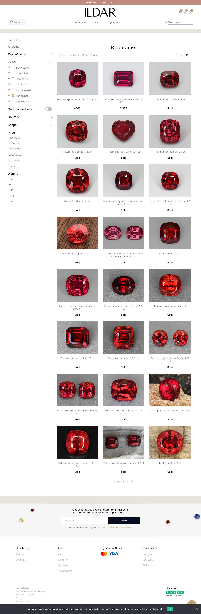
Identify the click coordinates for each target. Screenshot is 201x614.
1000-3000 (14, 149)
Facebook (148, 559)
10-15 (11, 196)
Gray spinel (22, 79)
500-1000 (14, 143)
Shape (30, 125)
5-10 (11, 190)
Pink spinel (22, 84)
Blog (96, 22)
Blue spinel (22, 73)
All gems (13, 46)
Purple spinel (23, 90)
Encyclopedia (113, 22)
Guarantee (63, 565)
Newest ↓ (74, 54)
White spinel (23, 101)
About (61, 554)
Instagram (148, 554)
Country (30, 117)
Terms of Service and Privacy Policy (117, 527)
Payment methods (111, 548)
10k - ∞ (12, 166)
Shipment (20, 559)
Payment (20, 554)
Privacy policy (65, 570)
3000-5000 (15, 155)
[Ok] (197, 609)
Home (10, 40)
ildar (60, 548)
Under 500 (14, 138)
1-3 (10, 179)
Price (84, 54)
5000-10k (13, 160)
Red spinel (22, 96)
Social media (150, 548)
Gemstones (80, 22)
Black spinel (23, 67)
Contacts (63, 559)
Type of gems (30, 54)
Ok (170, 609)
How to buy (23, 548)
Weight (94, 54)
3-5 (10, 184)
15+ (10, 201)
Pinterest (147, 565)
